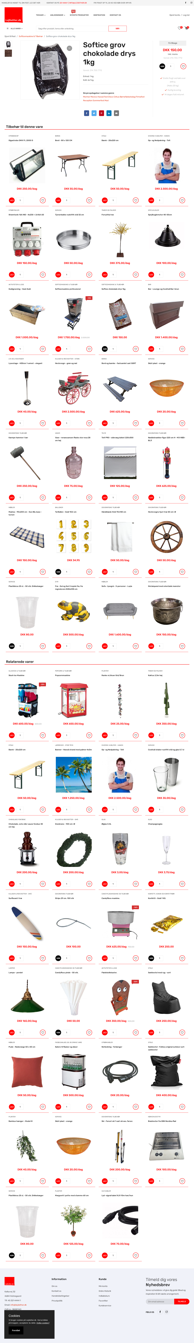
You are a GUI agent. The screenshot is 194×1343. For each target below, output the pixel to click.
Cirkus (116, 97)
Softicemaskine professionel (68, 289)
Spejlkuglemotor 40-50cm (160, 215)
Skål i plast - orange (156, 363)
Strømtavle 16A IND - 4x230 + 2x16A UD (26, 215)
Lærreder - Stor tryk (64, 745)
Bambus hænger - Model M (21, 1121)
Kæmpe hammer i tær (18, 438)
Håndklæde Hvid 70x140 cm (114, 512)
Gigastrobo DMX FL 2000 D (21, 140)
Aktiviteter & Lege (16, 284)
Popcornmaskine (62, 675)
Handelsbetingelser (60, 1296)
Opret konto (174, 15)
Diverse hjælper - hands (159, 136)
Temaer (40, 15)
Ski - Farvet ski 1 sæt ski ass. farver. (117, 1121)
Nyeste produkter (79, 15)
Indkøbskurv (104, 1296)
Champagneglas (155, 824)
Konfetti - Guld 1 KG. (157, 898)
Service (58, 210)
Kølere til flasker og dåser (66, 1047)
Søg (117, 28)
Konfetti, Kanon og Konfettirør (161, 894)
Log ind (186, 15)
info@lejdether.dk (18, 1305)
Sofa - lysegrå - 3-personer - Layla (117, 586)
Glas (103, 819)
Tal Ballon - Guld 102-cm (65, 512)
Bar (149, 284)
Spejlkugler (153, 210)
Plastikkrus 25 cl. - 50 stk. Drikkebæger (26, 586)
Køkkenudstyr (154, 1117)
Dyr (56, 582)
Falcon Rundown (69, 1334)
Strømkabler (107, 1042)
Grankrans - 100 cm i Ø (65, 824)
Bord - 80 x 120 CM (63, 140)
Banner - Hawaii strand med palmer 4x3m (73, 750)
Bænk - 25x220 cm (110, 140)
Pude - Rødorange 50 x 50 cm (22, 1047)
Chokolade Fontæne (17, 819)
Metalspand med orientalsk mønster (164, 586)
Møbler (12, 507)
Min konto (103, 1286)
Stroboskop (14, 136)
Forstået (16, 1330)
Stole (104, 136)
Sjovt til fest (10, 36)
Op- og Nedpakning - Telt (159, 140)
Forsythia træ (108, 215)
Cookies (14, 1315)
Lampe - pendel (16, 972)
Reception (87, 100)
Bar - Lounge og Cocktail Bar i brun (163, 289)
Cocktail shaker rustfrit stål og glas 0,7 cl (166, 750)
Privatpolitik (57, 1301)
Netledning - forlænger (112, 1047)
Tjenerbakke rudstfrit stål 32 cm (69, 215)
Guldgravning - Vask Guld (20, 289)
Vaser (57, 433)
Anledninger (57, 15)
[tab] (8, 44)
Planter (105, 671)
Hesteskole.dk (64, 1323)
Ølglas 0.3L (106, 824)
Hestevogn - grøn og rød (66, 363)
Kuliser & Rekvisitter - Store (67, 359)
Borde (57, 136)
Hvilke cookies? (42, 1323)
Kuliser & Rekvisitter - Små (66, 819)
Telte (104, 433)
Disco (110, 97)
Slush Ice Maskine (16, 675)
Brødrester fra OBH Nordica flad (162, 1121)
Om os (54, 1286)
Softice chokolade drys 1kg (113, 289)
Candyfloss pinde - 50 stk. (66, 972)
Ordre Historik (105, 1291)
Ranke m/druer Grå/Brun (113, 675)
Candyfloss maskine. (111, 898)
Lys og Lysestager (16, 359)
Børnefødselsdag (127, 97)
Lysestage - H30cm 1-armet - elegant (25, 363)
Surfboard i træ (15, 898)
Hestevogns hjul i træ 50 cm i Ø (162, 512)
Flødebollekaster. (109, 972)
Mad (106, 100)
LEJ (11, 200)
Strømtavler (14, 210)
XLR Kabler (106, 1191)
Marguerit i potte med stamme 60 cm (72, 1195)
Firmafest (140, 97)
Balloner (59, 507)
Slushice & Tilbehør (17, 671)
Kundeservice (105, 1305)
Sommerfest (98, 100)
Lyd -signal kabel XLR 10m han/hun (117, 1195)
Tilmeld (182, 1301)
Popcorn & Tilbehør (63, 671)
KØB (162, 66)
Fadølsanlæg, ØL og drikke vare (68, 1042)
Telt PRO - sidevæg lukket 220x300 (117, 438)
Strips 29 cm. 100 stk (64, 898)
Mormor (86, 97)
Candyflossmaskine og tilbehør (115, 894)
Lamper (12, 968)
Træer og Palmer (109, 210)
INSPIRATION (99, 15)
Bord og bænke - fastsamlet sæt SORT (119, 363)
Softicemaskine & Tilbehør (31, 36)
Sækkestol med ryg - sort (159, 972)
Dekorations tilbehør (18, 433)
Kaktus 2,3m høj (155, 675)
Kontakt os (115, 15)
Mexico (94, 97)
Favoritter (103, 1301)
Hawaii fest (103, 97)
